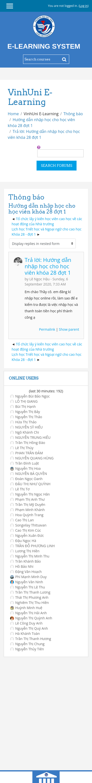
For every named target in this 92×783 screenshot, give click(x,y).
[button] (39, 147)
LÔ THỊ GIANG (24, 401)
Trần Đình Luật (24, 463)
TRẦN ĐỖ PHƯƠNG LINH (32, 545)
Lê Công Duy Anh (26, 623)
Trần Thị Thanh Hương (30, 638)
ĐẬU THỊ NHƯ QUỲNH (30, 484)
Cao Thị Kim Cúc (25, 530)
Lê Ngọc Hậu (39, 279)
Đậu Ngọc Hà (23, 540)
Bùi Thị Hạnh (23, 406)
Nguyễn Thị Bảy (25, 411)
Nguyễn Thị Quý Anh (29, 628)
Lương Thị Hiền (24, 551)
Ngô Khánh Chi (24, 432)
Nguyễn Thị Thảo (26, 416)
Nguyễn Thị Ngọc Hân (30, 494)
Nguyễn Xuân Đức (27, 535)
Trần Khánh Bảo (25, 561)
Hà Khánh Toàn (25, 633)
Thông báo (73, 113)
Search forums (56, 165)
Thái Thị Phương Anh (29, 597)
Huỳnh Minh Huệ (26, 607)
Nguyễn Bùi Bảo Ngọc (30, 396)
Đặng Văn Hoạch (26, 571)
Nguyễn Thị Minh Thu (29, 556)
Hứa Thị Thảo (23, 422)
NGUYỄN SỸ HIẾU (26, 427)
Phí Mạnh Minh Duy (28, 576)
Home (13, 113)
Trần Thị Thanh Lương (30, 592)
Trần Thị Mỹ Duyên (27, 504)
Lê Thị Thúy (21, 447)
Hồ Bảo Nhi (21, 566)
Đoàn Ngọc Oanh (26, 478)
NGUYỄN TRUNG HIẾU (30, 437)
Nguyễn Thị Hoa (25, 468)
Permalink (47, 329)
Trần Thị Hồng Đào (27, 442)
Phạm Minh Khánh (27, 509)
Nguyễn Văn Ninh (26, 582)
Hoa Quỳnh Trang (26, 515)
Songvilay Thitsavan (28, 525)
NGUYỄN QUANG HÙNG (31, 458)
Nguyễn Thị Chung (27, 643)
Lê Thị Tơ (20, 489)
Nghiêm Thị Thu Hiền (29, 602)
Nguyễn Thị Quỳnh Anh (31, 618)
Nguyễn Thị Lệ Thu (27, 587)
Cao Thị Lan (22, 520)
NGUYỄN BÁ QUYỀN (28, 473)
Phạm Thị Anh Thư (27, 499)
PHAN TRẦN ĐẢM (26, 453)
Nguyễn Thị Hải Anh (28, 613)
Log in (83, 6)
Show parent (69, 329)
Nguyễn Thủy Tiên (27, 649)
